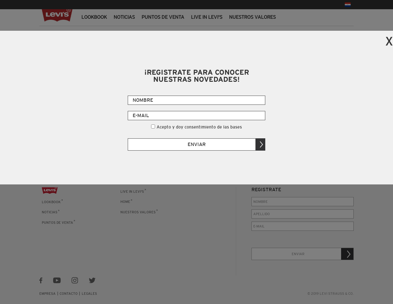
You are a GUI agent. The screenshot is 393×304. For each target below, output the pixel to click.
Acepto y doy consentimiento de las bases (199, 126)
